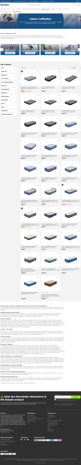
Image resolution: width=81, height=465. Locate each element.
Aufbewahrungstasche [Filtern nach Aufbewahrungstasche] (9, 114)
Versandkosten (25, 459)
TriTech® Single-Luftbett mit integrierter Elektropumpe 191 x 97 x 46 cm (29, 134)
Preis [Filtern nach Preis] (9, 67)
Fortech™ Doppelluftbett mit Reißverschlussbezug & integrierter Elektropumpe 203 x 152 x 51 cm (28, 270)
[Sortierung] (74, 67)
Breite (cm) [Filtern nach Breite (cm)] (9, 71)
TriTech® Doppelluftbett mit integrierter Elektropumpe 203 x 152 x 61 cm (70, 156)
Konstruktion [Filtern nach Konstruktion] (9, 110)
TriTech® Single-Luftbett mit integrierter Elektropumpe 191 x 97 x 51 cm (49, 178)
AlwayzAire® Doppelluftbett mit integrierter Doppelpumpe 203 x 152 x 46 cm (29, 293)
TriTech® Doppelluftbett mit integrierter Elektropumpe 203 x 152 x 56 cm (49, 156)
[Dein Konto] (73, 5)
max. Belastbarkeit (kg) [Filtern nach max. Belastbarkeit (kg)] (9, 82)
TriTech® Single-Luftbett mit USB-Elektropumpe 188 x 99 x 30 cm (68, 88)
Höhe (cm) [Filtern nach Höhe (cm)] (9, 85)
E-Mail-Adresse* (57, 394)
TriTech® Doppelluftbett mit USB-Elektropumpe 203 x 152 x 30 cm (48, 111)
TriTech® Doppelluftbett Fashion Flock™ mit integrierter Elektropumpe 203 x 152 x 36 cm (71, 201)
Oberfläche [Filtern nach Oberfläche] (9, 92)
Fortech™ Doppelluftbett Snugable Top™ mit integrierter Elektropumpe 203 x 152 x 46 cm (71, 247)
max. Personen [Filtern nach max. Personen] (9, 78)
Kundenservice (51, 415)
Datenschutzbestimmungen (66, 399)
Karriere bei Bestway (32, 417)
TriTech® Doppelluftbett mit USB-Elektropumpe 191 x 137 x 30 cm (28, 111)
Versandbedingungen (53, 422)
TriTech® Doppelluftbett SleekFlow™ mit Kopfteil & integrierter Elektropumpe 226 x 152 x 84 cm (49, 201)
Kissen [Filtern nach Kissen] (9, 103)
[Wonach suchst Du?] (42, 5)
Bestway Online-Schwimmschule (35, 418)
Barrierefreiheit (3, 444)
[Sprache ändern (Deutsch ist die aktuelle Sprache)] (78, 1)
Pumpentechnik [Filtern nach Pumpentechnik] (9, 89)
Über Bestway (31, 415)
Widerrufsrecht (51, 425)
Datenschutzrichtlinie (58, 404)
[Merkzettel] (76, 5)
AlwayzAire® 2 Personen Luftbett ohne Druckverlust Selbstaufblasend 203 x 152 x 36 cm (29, 88)
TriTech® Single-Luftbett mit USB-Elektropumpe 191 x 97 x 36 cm (48, 88)
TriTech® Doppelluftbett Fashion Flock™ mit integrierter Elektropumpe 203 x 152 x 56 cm (30, 225)
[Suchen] (29, 5)
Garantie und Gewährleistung (54, 420)
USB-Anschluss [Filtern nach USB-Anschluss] (9, 96)
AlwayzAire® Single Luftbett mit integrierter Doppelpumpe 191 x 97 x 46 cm (70, 269)
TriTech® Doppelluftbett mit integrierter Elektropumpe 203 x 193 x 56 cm (29, 178)
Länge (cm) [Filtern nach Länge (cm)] (9, 75)
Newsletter (3, 443)
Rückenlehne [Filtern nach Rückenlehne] (9, 100)
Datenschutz (51, 429)
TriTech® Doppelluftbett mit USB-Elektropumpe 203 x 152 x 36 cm (68, 111)
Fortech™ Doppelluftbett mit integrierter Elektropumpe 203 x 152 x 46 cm (49, 247)
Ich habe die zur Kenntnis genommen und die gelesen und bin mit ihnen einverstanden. (68, 400)
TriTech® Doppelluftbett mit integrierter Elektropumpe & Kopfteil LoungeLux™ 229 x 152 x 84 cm (30, 201)
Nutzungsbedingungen (68, 404)
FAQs (49, 418)
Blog (29, 422)
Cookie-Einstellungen (5, 439)
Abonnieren (76, 397)
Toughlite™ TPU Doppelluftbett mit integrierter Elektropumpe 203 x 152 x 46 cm (50, 269)
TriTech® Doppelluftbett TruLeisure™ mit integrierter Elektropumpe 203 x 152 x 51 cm (50, 225)
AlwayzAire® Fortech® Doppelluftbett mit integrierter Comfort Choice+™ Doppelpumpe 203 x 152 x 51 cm (50, 296)
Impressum (50, 430)
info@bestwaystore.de (5, 431)
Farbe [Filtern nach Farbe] (9, 107)
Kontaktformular (51, 417)
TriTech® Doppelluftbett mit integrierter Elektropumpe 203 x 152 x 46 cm (49, 134)
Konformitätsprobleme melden (7, 441)
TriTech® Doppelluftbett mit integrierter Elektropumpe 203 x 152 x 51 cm (70, 178)
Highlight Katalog (31, 420)
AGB (60, 400)
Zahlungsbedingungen (53, 423)
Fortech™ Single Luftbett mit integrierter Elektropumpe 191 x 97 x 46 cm (69, 225)
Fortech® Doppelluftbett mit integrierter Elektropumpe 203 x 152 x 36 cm (29, 247)
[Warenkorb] (79, 5)
